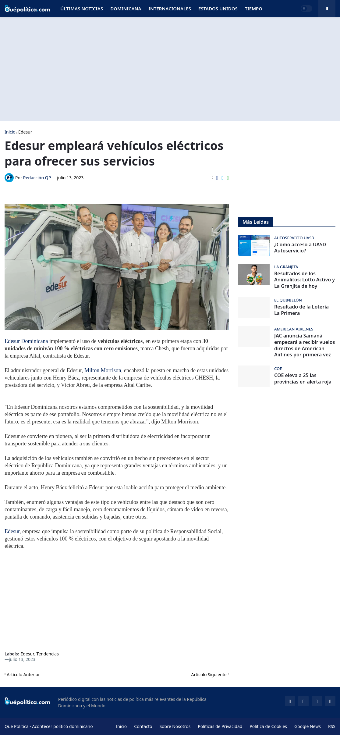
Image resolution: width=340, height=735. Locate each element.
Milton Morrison (102, 370)
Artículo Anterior (23, 674)
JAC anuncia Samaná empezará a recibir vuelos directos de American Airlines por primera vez (304, 345)
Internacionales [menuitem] (169, 8)
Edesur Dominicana (26, 341)
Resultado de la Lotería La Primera (301, 310)
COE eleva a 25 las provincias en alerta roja (302, 378)
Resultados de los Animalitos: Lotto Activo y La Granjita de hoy (304, 279)
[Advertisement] (170, 69)
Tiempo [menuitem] (253, 8)
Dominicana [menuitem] (125, 8)
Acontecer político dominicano (62, 726)
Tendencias (48, 654)
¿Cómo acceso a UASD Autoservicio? (300, 247)
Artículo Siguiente (209, 674)
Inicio (10, 132)
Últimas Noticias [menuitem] (81, 8)
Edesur (25, 132)
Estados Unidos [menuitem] (218, 8)
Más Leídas (256, 222)
